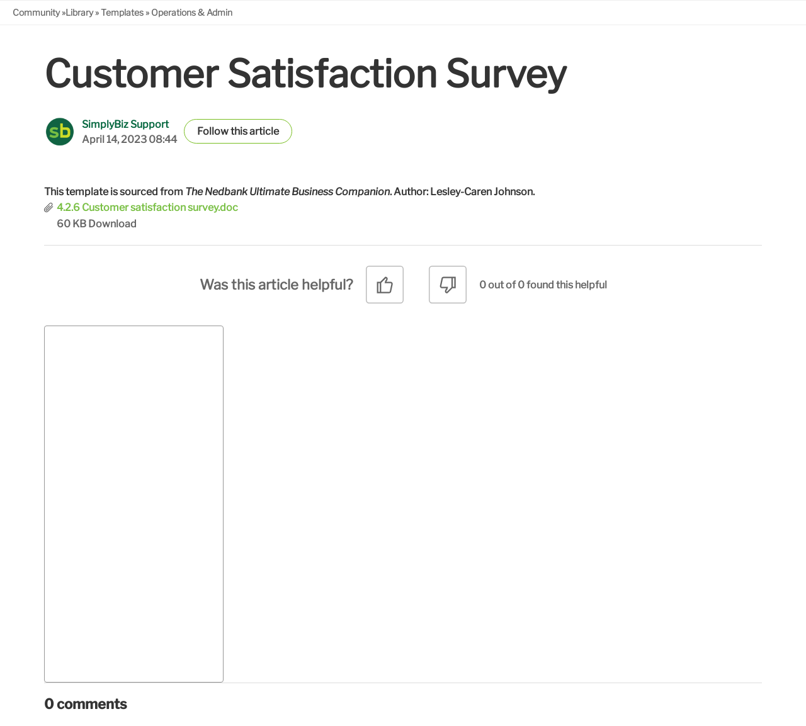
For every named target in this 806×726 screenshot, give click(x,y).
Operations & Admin (191, 12)
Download (112, 224)
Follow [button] (213, 131)
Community (36, 12)
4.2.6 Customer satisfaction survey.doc (147, 207)
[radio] (384, 289)
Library (79, 12)
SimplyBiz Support (125, 124)
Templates (122, 12)
